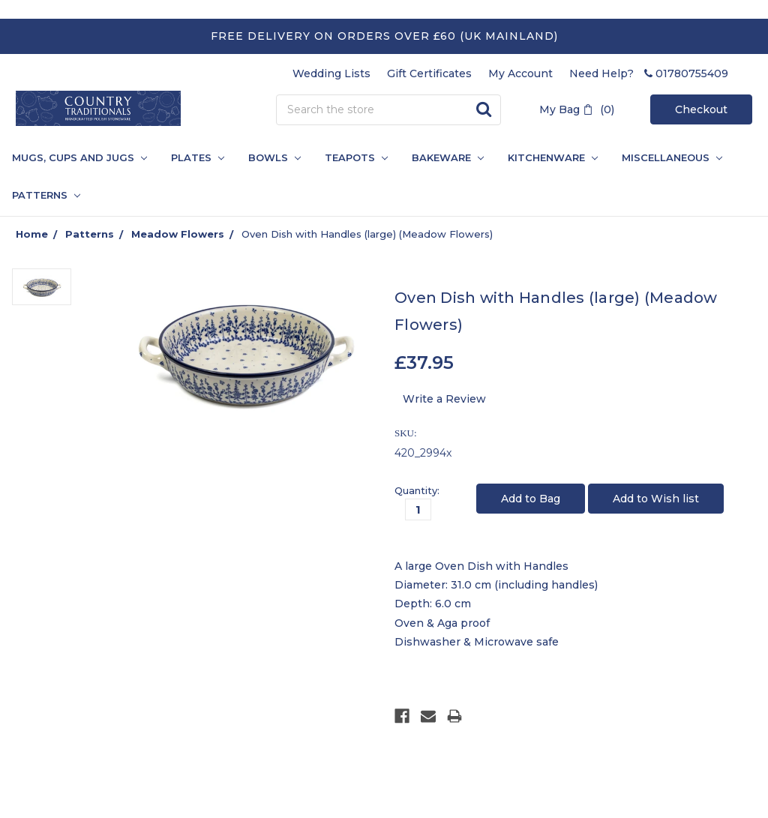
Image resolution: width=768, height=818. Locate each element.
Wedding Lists (331, 73)
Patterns (89, 234)
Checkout (701, 109)
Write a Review (444, 399)
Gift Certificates (429, 73)
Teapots (356, 157)
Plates (197, 157)
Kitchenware (553, 157)
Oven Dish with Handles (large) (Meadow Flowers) (367, 234)
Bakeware (448, 157)
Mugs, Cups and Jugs (79, 157)
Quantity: (417, 490)
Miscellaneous (672, 157)
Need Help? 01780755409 (648, 73)
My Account (520, 73)
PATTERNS (40, 195)
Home (32, 234)
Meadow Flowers (177, 234)
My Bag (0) (576, 109)
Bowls (274, 157)
